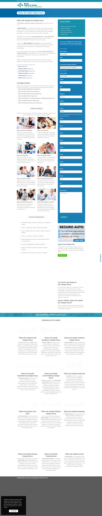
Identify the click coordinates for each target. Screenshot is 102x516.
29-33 (61, 140)
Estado (62, 108)
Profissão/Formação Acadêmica (68, 64)
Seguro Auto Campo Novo (66, 244)
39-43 (61, 154)
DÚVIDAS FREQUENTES (67, 32)
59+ (61, 183)
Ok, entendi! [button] (13, 511)
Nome (62, 57)
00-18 (61, 118)
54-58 (61, 176)
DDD (61, 86)
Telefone (63, 94)
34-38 (61, 147)
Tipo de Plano (64, 51)
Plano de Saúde (28, 43)
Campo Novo (22, 66)
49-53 (61, 169)
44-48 (61, 161)
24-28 (61, 133)
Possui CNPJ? (64, 73)
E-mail (62, 79)
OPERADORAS (64, 34)
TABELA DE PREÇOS (66, 30)
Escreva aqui (63, 190)
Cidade (61, 101)
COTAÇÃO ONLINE (65, 28)
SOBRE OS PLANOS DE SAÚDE (68, 26)
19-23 (61, 126)
